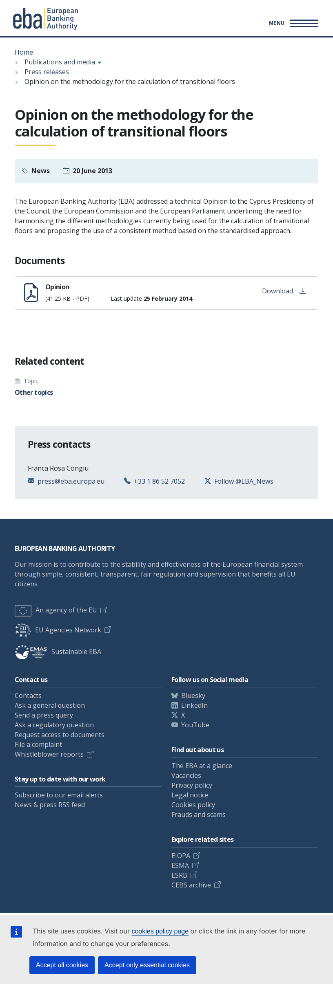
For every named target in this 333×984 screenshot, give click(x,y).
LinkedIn (194, 705)
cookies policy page (160, 931)
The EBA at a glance (201, 765)
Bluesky (193, 695)
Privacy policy (191, 785)
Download (284, 290)
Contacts (28, 695)
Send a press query (44, 715)
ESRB (179, 875)
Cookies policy (193, 804)
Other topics (34, 392)
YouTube (195, 724)
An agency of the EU (56, 609)
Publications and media (59, 61)
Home (24, 52)
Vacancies (186, 775)
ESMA (180, 865)
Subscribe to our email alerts (59, 794)
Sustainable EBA (58, 651)
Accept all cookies (62, 965)
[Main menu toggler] (292, 23)
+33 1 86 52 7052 (159, 481)
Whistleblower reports (49, 754)
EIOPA (180, 855)
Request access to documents (59, 734)
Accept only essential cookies (147, 965)
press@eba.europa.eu (71, 481)
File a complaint (38, 744)
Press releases (46, 71)
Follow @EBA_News (243, 481)
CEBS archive (191, 885)
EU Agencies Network (58, 629)
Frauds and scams (198, 814)
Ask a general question (50, 705)
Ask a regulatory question (54, 724)
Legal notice (190, 794)
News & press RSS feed (50, 804)
